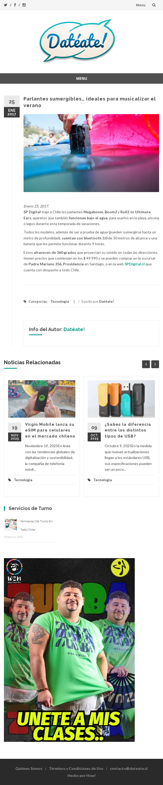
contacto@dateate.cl (129, 768)
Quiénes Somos (28, 768)
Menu (140, 5)
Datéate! (106, 301)
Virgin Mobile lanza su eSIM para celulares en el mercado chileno (50, 430)
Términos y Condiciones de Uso (76, 768)
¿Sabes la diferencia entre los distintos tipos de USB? (128, 430)
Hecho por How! (82, 775)
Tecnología (59, 301)
